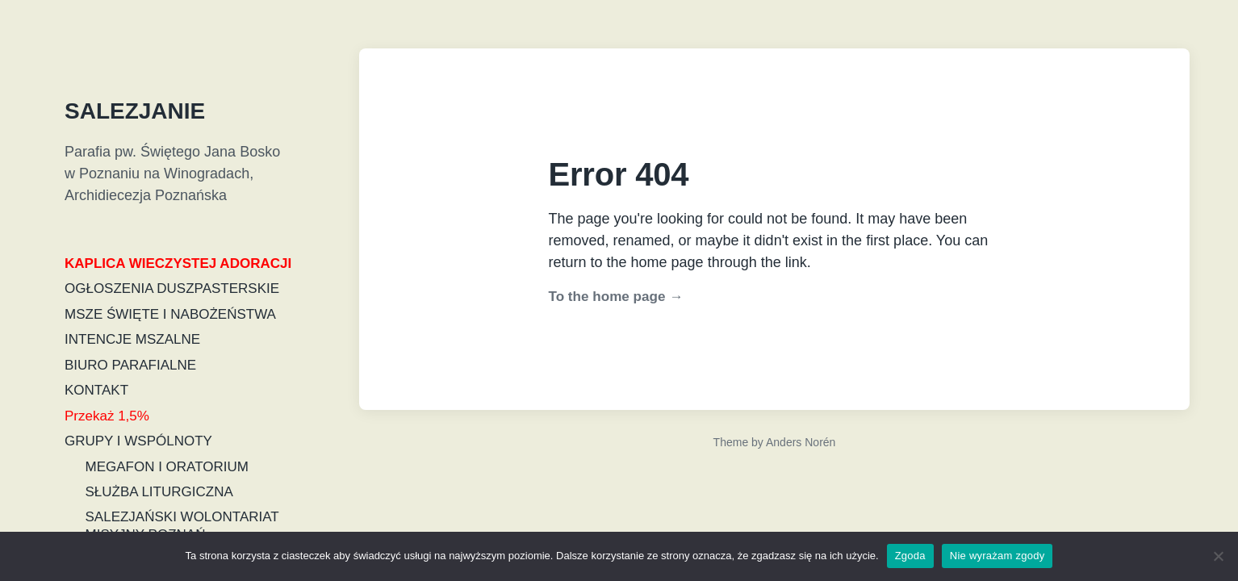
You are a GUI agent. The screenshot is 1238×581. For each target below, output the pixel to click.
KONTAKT (96, 390)
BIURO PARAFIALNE (130, 365)
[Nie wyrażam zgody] (1218, 556)
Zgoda (910, 556)
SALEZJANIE (135, 110)
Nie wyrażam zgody (997, 556)
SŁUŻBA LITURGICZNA (159, 491)
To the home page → (616, 296)
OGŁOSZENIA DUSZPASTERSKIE (172, 288)
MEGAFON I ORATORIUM (167, 466)
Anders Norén (800, 442)
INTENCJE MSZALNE (132, 339)
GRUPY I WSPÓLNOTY (138, 441)
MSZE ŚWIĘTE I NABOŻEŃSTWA (170, 314)
